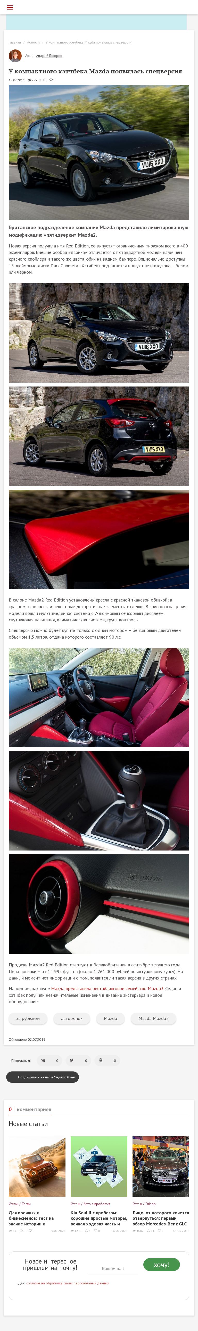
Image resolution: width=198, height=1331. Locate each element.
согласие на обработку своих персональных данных (67, 1283)
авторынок (71, 1018)
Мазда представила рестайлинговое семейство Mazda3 (107, 988)
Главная (15, 42)
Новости (33, 42)
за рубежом (28, 1018)
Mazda (110, 1018)
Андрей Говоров (49, 55)
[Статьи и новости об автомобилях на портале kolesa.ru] (35, 7)
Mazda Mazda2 (153, 1018)
